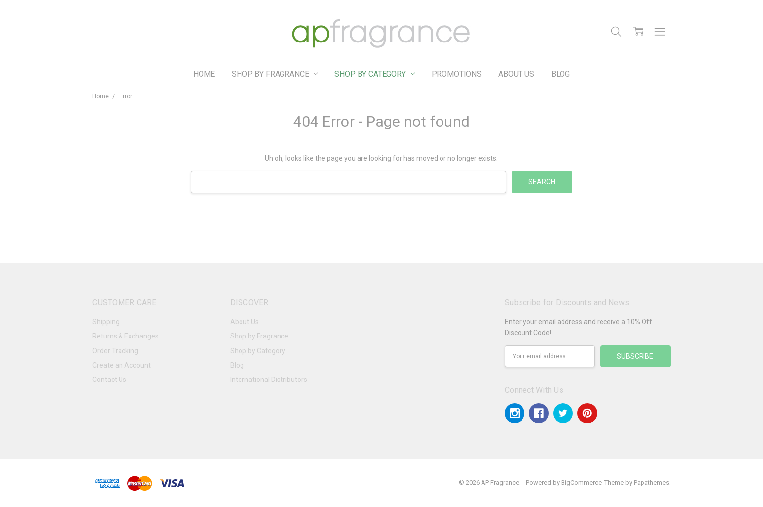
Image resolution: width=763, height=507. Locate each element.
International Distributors (268, 379)
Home (204, 74)
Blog (560, 74)
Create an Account (121, 365)
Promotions (457, 74)
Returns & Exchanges (125, 336)
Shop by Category (374, 74)
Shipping (106, 322)
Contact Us (109, 379)
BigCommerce (581, 482)
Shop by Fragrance (275, 74)
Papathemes (651, 482)
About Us (516, 74)
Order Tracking (115, 351)
